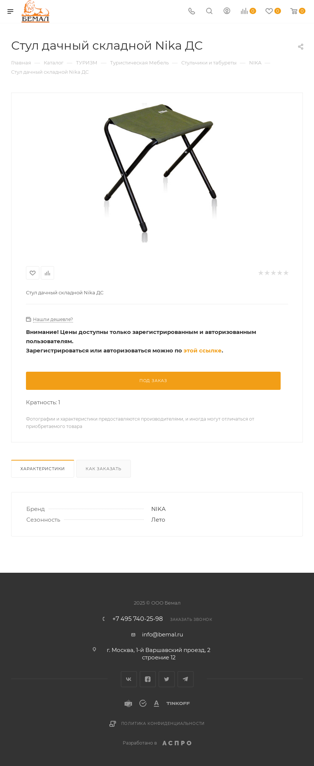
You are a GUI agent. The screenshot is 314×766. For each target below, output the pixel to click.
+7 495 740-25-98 (137, 619)
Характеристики (42, 468)
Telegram (186, 679)
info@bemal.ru (162, 634)
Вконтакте (129, 679)
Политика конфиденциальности (163, 723)
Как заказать (104, 468)
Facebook (148, 679)
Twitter (167, 679)
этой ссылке (203, 350)
